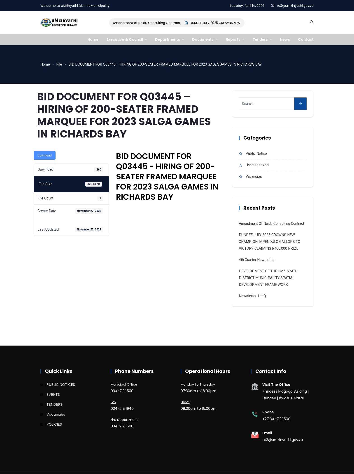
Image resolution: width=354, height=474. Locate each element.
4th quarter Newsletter (257, 260)
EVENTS (53, 394)
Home (93, 39)
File (59, 64)
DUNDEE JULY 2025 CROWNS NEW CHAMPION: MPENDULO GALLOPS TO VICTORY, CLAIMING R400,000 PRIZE (269, 242)
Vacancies (254, 176)
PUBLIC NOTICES (61, 384)
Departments (167, 39)
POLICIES (54, 424)
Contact (306, 39)
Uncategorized (257, 165)
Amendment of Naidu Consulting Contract (147, 23)
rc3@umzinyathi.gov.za (295, 5)
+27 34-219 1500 (276, 419)
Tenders (260, 39)
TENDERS (54, 404)
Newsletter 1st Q (252, 296)
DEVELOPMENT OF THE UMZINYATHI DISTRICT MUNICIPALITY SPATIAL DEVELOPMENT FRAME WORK (269, 278)
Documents (203, 39)
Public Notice (256, 153)
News (285, 39)
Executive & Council (125, 39)
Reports (233, 39)
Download (44, 155)
